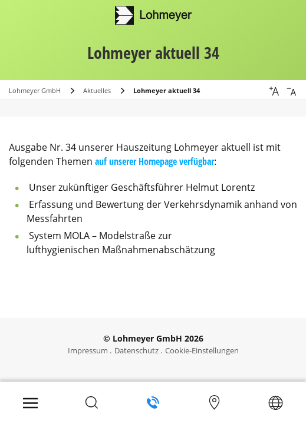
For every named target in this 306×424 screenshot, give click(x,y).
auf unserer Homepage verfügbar (154, 161)
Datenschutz (136, 350)
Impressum (88, 350)
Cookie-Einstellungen (202, 350)
